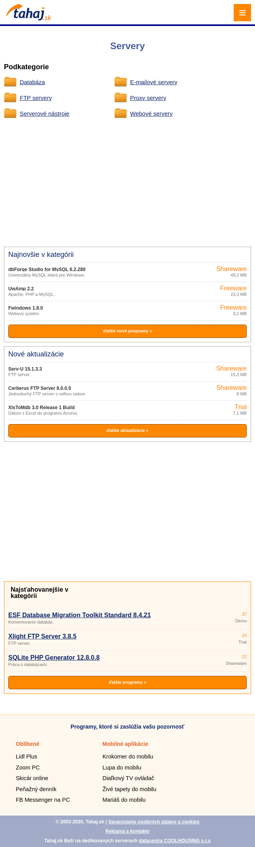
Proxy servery (148, 97)
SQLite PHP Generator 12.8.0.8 (54, 657)
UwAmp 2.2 (21, 289)
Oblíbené (27, 744)
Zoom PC (28, 767)
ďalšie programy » (127, 682)
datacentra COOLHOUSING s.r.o (175, 840)
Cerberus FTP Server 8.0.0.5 (39, 388)
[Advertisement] (131, 181)
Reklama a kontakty (127, 831)
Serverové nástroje (44, 113)
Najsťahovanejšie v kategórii (39, 592)
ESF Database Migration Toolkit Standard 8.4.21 (79, 615)
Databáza (32, 82)
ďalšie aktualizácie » (127, 430)
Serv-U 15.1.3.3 (25, 369)
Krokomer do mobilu (127, 756)
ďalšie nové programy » (127, 330)
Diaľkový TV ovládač (128, 778)
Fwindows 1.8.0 (25, 308)
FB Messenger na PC (43, 800)
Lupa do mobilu (121, 767)
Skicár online (32, 778)
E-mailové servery (153, 82)
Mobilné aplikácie (125, 744)
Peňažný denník (36, 789)
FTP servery (36, 97)
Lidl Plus (26, 756)
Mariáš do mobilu (124, 800)
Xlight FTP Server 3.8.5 (42, 636)
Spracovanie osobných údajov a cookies (153, 822)
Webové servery (151, 113)
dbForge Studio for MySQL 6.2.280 (47, 269)
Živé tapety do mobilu (129, 789)
